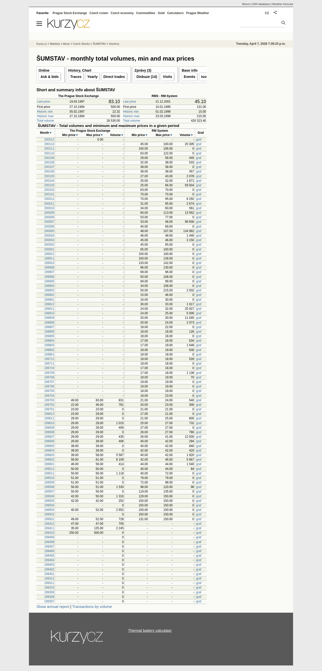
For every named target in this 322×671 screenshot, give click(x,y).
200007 (49, 221)
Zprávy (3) (143, 70)
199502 (49, 514)
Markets (55, 43)
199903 (49, 290)
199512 (49, 469)
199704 (49, 395)
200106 (49, 171)
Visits (167, 77)
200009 (49, 212)
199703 (49, 400)
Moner (246, 4)
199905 (49, 281)
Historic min (45, 111)
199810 (49, 313)
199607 (49, 436)
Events (189, 77)
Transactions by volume (92, 606)
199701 (49, 409)
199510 (49, 478)
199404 (49, 560)
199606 (49, 441)
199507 (49, 491)
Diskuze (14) (147, 77)
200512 (49, 139)
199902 (49, 295)
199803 (49, 345)
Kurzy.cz (41, 43)
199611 (49, 418)
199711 (49, 363)
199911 (49, 258)
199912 (49, 254)
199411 (49, 528)
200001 (49, 249)
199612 (49, 414)
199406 (49, 551)
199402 (49, 569)
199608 (49, 432)
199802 (49, 350)
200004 (49, 235)
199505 (49, 501)
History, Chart (79, 70)
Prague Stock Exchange (70, 13)
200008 (49, 217)
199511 (49, 473)
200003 (49, 240)
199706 (49, 386)
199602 (49, 459)
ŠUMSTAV (99, 43)
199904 (49, 286)
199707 (49, 382)
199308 (49, 597)
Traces (75, 77)
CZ (267, 13)
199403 (49, 564)
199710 (49, 368)
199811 (49, 308)
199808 (49, 322)
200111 (49, 148)
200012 (49, 199)
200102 (49, 190)
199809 (49, 318)
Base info (189, 70)
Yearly (92, 77)
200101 (49, 194)
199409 (49, 537)
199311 (49, 583)
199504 (49, 505)
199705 (49, 391)
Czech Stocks (81, 43)
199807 (49, 327)
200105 (49, 176)
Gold (161, 13)
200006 (49, 226)
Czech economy (122, 13)
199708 (49, 377)
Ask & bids (50, 77)
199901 (49, 299)
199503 (49, 510)
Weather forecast (282, 4)
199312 (49, 578)
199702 (49, 405)
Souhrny (114, 43)
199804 (49, 340)
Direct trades (114, 77)
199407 (49, 546)
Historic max (45, 116)
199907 (49, 272)
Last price (43, 101)
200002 (49, 244)
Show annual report (52, 606)
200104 (49, 181)
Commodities (145, 13)
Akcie (66, 43)
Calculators (175, 13)
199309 (49, 592)
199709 (49, 373)
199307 (49, 601)
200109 (49, 158)
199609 (49, 427)
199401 (49, 574)
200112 (49, 144)
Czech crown (99, 13)
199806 (49, 331)
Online (44, 70)
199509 (49, 482)
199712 (49, 359)
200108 (49, 162)
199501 (49, 519)
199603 (49, 455)
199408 (49, 542)
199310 (49, 587)
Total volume (45, 120)
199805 (49, 336)
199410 (49, 532)
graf (199, 139)
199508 (49, 487)
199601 (49, 464)
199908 (49, 267)
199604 (49, 450)
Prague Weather (197, 13)
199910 (49, 263)
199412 (49, 523)
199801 (49, 354)
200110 (49, 153)
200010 (49, 208)
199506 (49, 496)
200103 (49, 185)
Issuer (206, 77)
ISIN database (261, 4)
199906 (49, 277)
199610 (49, 423)
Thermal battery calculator (150, 630)
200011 (49, 203)
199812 (49, 304)
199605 (49, 446)
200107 (49, 167)
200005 (49, 231)
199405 (49, 555)
